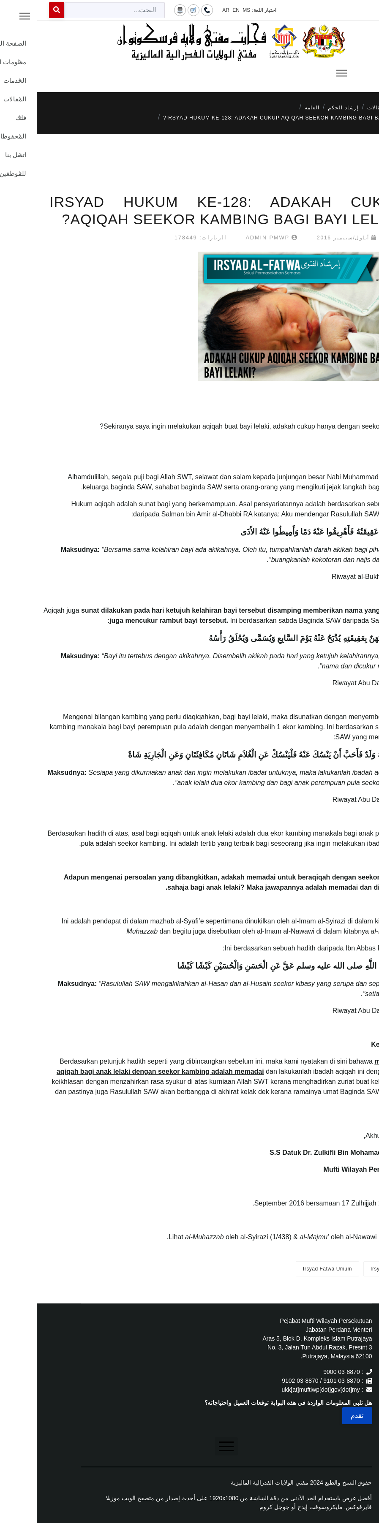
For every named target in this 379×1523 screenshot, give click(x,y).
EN (199, 10)
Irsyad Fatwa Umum (290, 1269)
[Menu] (189, 73)
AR (189, 10)
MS (209, 10)
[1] (369, 931)
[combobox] (77, 10)
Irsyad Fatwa (349, 1269)
